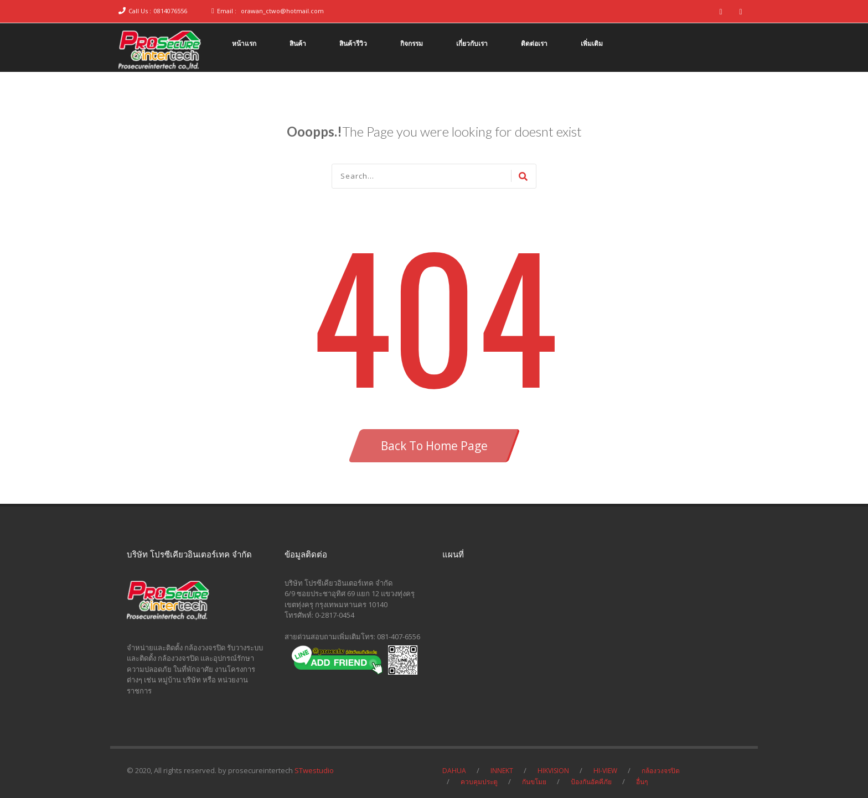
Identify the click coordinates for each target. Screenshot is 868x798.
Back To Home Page (434, 445)
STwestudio (314, 770)
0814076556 (170, 11)
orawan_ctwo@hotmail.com (282, 11)
